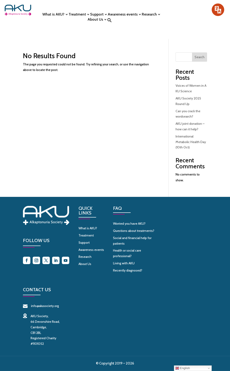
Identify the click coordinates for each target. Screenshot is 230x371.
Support (97, 14)
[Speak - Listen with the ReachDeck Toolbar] (218, 9)
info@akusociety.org (41, 306)
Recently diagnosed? (127, 270)
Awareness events (123, 14)
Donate (193, 13)
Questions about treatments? (133, 231)
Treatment (77, 14)
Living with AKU (124, 263)
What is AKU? (53, 14)
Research (149, 14)
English (182, 368)
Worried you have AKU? (129, 223)
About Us (95, 20)
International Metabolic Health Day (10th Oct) (191, 142)
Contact (193, 24)
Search (200, 57)
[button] (109, 21)
